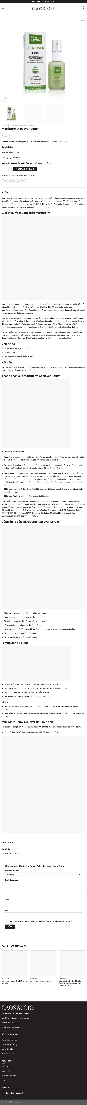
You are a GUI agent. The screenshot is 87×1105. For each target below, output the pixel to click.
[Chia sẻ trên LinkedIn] (24, 181)
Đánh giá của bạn (12, 870)
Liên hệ (4, 1080)
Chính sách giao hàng (9, 1045)
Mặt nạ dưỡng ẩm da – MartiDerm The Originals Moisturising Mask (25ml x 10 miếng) (71, 983)
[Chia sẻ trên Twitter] (12, 181)
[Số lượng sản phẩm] (6, 169)
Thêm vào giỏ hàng (25, 169)
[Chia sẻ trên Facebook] (8, 181)
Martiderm (19, 175)
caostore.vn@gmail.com (15, 1027)
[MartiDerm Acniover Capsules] (43, 963)
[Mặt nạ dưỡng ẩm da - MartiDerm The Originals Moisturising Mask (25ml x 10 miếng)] (72, 963)
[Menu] (3, 8)
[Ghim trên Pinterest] (20, 181)
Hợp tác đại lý (6, 1071)
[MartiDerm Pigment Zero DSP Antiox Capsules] (14, 963)
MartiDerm (15, 125)
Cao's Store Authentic (14, 1093)
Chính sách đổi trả (8, 1049)
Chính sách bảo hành (9, 1054)
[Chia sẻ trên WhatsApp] (4, 181)
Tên (7, 900)
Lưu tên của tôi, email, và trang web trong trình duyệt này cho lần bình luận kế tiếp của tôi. (41, 921)
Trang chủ (5, 125)
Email (7, 910)
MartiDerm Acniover (28, 125)
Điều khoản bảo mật (9, 1076)
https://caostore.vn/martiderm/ (69, 727)
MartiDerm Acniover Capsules (40, 981)
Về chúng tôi (6, 1066)
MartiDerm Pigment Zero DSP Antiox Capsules (14, 982)
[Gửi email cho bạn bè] (16, 181)
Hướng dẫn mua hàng (9, 1040)
